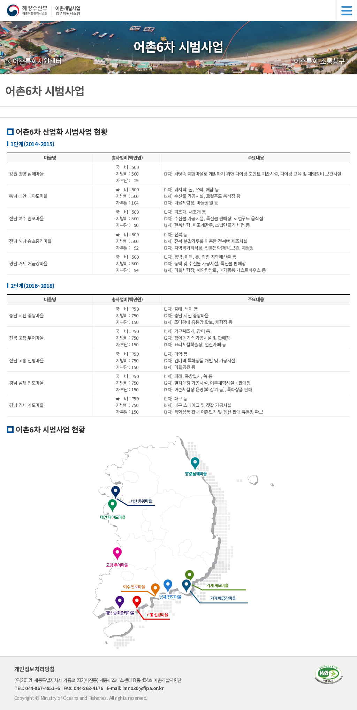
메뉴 (346, 10)
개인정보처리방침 (34, 669)
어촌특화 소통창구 (319, 61)
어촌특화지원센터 (37, 61)
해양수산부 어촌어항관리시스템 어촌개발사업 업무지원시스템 (182, 10)
